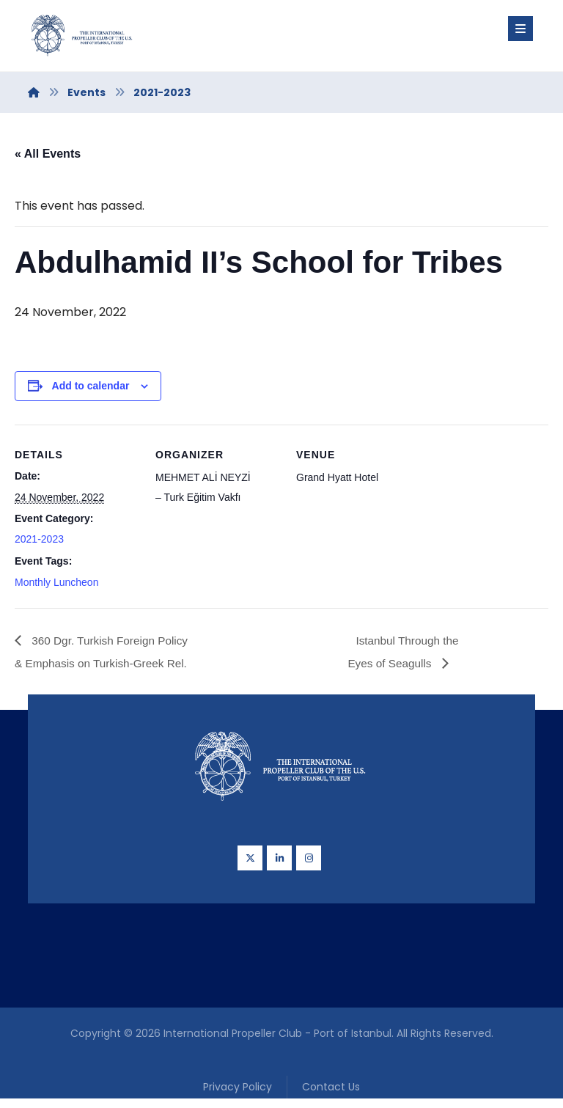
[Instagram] (308, 863)
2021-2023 (39, 543)
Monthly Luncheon (56, 586)
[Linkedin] (279, 863)
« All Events (48, 153)
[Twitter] (250, 863)
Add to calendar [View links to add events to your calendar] (91, 388)
